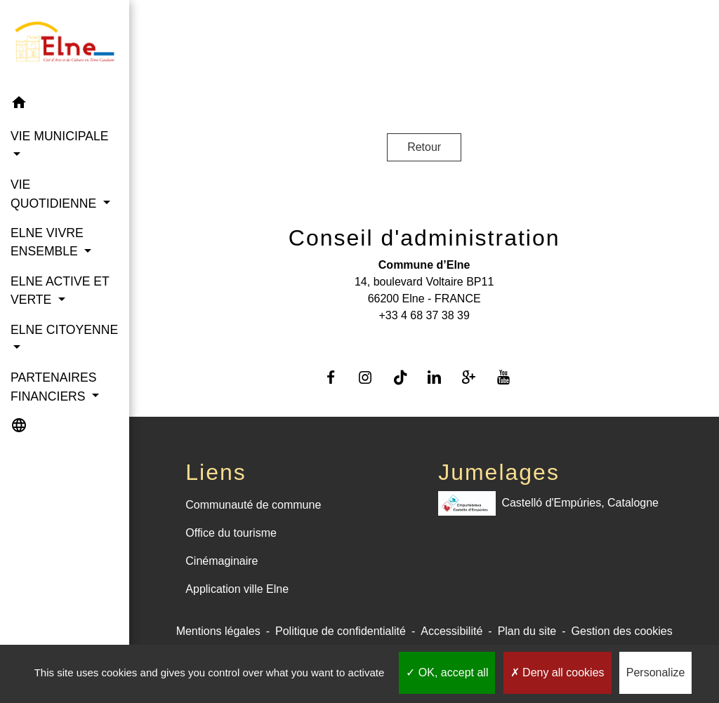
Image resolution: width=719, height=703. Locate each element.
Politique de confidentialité (340, 631)
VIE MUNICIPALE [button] (59, 136)
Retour (424, 147)
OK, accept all (447, 672)
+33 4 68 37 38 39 (423, 315)
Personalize (655, 672)
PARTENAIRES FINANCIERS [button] (54, 386)
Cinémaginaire (221, 561)
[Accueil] (65, 44)
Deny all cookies (557, 672)
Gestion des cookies (622, 631)
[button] (65, 104)
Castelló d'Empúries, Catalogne (548, 503)
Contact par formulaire (424, 338)
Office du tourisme (231, 533)
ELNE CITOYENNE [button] (64, 330)
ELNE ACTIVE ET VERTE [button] (60, 290)
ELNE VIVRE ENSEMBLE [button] (47, 242)
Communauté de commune (253, 505)
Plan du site (527, 631)
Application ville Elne (237, 589)
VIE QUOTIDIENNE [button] (55, 194)
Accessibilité (451, 631)
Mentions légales (218, 631)
